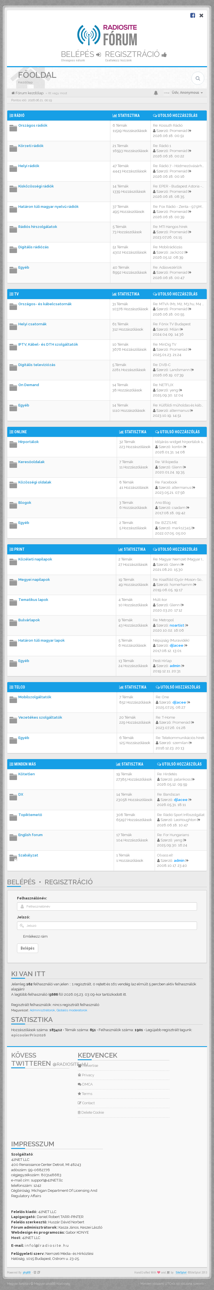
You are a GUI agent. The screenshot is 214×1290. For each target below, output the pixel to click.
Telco (19, 687)
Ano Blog (163, 502)
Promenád (178, 131)
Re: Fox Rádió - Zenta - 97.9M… (178, 206)
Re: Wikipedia (166, 462)
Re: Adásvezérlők (167, 267)
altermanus (179, 410)
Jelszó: (23, 917)
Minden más (25, 764)
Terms (85, 1094)
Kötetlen (26, 774)
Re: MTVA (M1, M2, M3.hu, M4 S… (179, 304)
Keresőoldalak (31, 462)
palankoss (182, 779)
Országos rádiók (32, 125)
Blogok (24, 502)
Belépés (81, 54)
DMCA (85, 1084)
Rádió (19, 115)
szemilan (180, 743)
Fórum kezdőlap (29, 93)
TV (16, 294)
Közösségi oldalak (34, 482)
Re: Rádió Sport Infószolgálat (181, 815)
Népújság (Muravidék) (171, 640)
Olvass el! (165, 855)
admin (175, 666)
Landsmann (180, 370)
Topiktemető (30, 815)
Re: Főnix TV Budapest (172, 324)
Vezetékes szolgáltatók (40, 717)
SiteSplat (181, 1272)
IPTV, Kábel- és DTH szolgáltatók (48, 344)
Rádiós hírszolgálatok (37, 227)
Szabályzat (28, 855)
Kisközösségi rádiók (36, 186)
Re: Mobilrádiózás (167, 247)
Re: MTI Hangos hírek (170, 227)
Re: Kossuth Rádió (168, 125)
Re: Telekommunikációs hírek (180, 738)
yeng (174, 390)
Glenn (177, 467)
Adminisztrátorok (42, 1010)
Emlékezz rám (35, 936)
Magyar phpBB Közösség (52, 1284)
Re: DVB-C (162, 365)
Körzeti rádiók (30, 146)
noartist (177, 625)
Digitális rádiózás (33, 247)
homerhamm (181, 585)
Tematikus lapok (33, 600)
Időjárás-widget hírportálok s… (180, 442)
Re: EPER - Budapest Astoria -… (178, 186)
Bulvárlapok (29, 620)
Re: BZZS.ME (166, 523)
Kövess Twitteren (49, 1059)
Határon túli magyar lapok (41, 640)
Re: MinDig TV (164, 344)
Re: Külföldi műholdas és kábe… (179, 405)
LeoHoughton (185, 820)
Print (19, 549)
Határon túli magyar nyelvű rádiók (48, 206)
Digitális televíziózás (36, 365)
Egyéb (23, 267)
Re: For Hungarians (173, 835)
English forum (30, 835)
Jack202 (177, 252)
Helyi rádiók (28, 166)
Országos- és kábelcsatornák (45, 304)
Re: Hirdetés (167, 774)
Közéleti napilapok (35, 559)
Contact (86, 1103)
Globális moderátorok (72, 1010)
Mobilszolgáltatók (34, 697)
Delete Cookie (91, 1112)
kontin (177, 447)
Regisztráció (136, 54)
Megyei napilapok (34, 579)
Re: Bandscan (168, 794)
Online (20, 432)
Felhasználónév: (32, 898)
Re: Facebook (166, 482)
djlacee (176, 645)
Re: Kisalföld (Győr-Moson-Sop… (179, 579)
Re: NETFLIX (163, 385)
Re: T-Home (165, 717)
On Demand (28, 385)
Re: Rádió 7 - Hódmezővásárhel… (180, 166)
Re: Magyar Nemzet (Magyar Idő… (180, 559)
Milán (174, 329)
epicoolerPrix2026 (28, 1035)
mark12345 (181, 528)
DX (20, 794)
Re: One (162, 697)
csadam (178, 508)
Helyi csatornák (32, 324)
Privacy (86, 1075)
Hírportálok (28, 442)
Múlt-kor (160, 600)
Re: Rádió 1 (162, 146)
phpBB (27, 1272)
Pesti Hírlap (162, 661)
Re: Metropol (163, 620)
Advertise (88, 1065)
